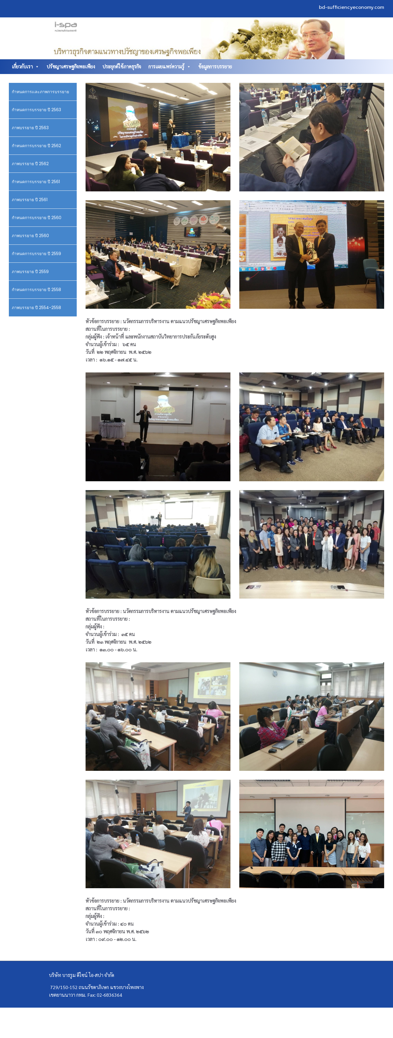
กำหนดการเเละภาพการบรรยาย (40, 92)
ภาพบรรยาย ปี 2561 (30, 200)
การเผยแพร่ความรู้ (169, 66)
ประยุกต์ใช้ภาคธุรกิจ (121, 66)
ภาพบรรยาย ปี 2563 (30, 128)
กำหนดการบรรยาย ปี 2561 (36, 182)
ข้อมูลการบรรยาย (215, 66)
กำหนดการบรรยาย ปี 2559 (36, 254)
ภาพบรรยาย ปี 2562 (30, 164)
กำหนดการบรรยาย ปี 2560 (36, 218)
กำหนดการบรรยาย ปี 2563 (36, 110)
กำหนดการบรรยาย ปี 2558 (36, 290)
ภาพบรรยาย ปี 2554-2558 (36, 308)
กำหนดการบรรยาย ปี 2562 (36, 146)
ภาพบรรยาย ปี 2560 (30, 236)
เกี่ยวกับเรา (25, 66)
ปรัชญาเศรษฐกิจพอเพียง (71, 66)
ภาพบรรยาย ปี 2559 (30, 272)
